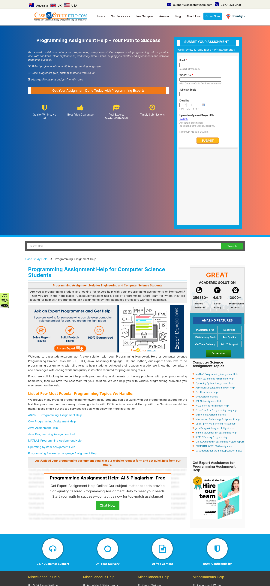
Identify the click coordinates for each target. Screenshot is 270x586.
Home (101, 16)
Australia (38, 5)
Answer (164, 16)
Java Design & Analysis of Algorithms (215, 355)
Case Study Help (36, 186)
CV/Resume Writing (43, 536)
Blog (178, 16)
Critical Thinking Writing (101, 536)
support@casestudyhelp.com (189, 5)
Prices (77, 549)
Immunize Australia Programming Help (216, 360)
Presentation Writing (153, 527)
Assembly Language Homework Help (215, 315)
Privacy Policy (93, 549)
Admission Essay (96, 517)
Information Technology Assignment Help (218, 346)
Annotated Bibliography (100, 512)
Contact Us (53, 553)
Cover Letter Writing (153, 531)
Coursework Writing (208, 527)
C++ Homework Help (207, 319)
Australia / (94, 559)
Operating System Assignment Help (51, 374)
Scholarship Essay (97, 522)
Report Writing (149, 512)
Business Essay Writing (45, 522)
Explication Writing (97, 527)
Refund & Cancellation (138, 549)
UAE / (144, 559)
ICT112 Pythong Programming (211, 364)
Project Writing (149, 517)
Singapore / (130, 559)
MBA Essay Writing (43, 512)
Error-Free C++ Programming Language (216, 337)
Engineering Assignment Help (211, 342)
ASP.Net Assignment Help (209, 328)
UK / (107, 559)
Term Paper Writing (207, 517)
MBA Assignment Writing (46, 517)
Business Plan (39, 527)
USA (70, 5)
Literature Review (41, 531)
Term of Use (113, 549)
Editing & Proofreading (155, 536)
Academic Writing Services (212, 536)
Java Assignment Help (43, 355)
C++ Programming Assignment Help (52, 349)
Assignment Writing (208, 512)
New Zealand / (160, 559)
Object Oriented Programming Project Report (220, 369)
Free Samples (145, 16)
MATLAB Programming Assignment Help (55, 368)
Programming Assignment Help (212, 333)
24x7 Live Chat (228, 5)
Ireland (177, 559)
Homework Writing (207, 522)
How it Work (62, 549)
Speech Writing (150, 522)
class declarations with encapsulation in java (219, 378)
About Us (193, 16)
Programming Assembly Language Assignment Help (62, 380)
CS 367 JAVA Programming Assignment (216, 351)
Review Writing (95, 531)
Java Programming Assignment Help (52, 361)
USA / (116, 559)
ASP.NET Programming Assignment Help (55, 342)
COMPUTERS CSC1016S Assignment (214, 373)
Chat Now (108, 433)
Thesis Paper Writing (208, 531)
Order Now (213, 16)
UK (56, 5)
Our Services (120, 16)
